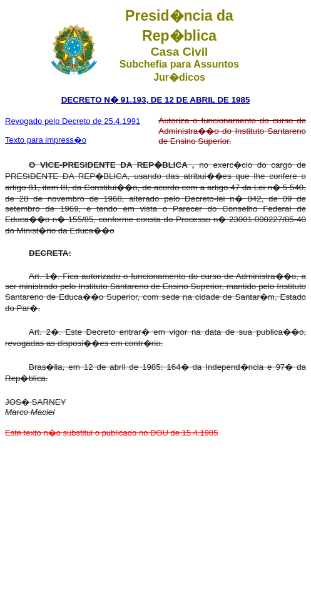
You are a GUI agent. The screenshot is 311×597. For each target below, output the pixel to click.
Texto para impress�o (45, 140)
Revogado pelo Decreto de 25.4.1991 (72, 121)
